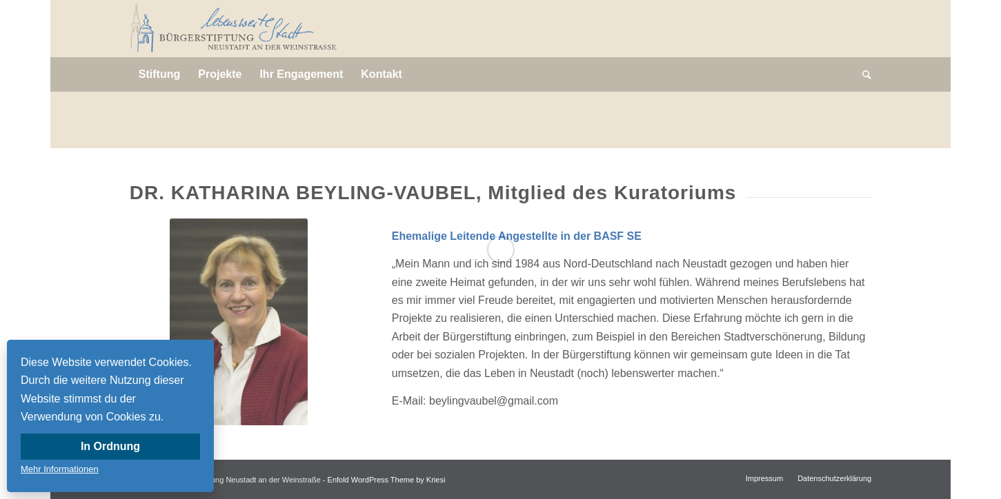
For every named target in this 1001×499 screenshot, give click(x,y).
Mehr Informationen (60, 469)
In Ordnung (110, 446)
